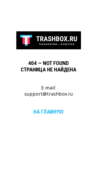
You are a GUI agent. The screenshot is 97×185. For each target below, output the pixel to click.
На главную (48, 111)
